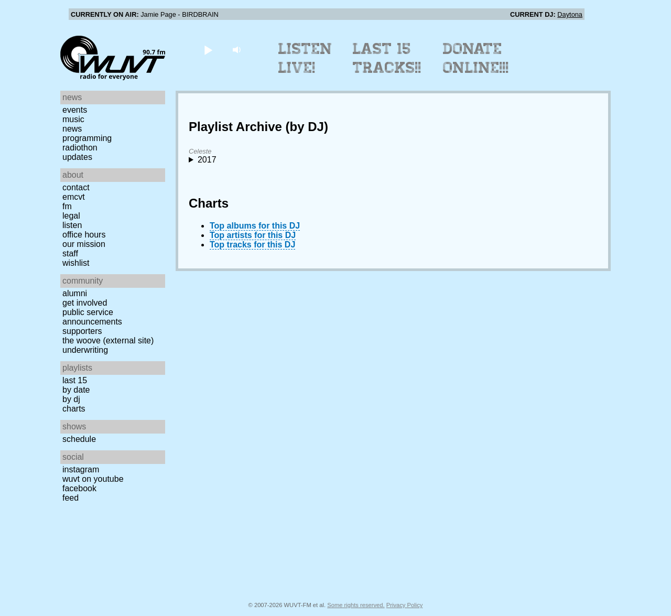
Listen (72, 225)
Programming (87, 138)
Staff (70, 253)
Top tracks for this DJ (252, 244)
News (72, 128)
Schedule (79, 439)
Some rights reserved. (355, 605)
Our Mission (83, 244)
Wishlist (76, 262)
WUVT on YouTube (93, 478)
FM (67, 206)
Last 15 (74, 380)
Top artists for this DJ (253, 235)
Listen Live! (305, 58)
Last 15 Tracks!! (387, 58)
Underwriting (85, 349)
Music (73, 119)
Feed (70, 497)
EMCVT (73, 196)
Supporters (82, 331)
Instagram (80, 469)
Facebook (79, 488)
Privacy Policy (404, 605)
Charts (73, 408)
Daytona (569, 14)
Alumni (74, 293)
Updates (77, 157)
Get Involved (84, 302)
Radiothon (80, 147)
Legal (71, 215)
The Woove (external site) (108, 340)
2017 (207, 159)
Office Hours (83, 234)
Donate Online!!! (476, 58)
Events (74, 109)
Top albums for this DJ (255, 225)
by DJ (71, 399)
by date (76, 389)
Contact (76, 187)
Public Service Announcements (92, 317)
